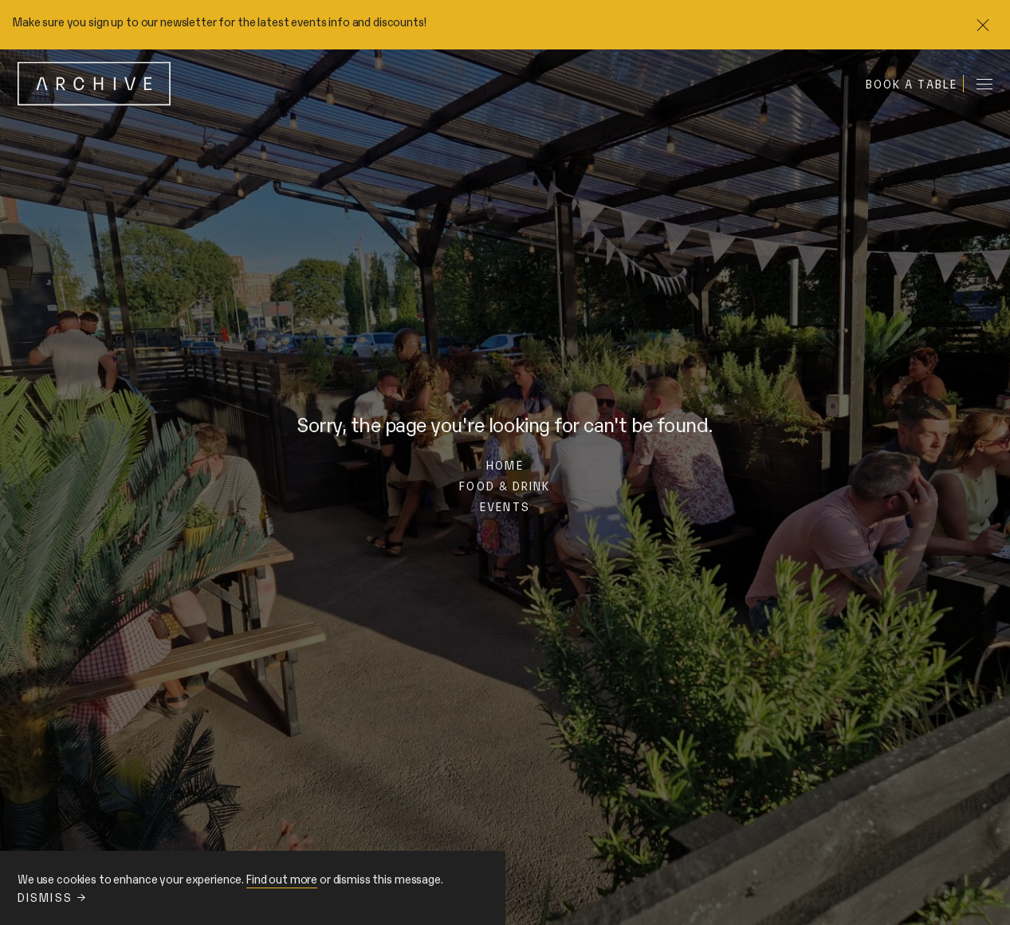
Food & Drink (504, 485)
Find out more (281, 878)
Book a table (911, 83)
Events (505, 506)
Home (504, 464)
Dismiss (51, 896)
